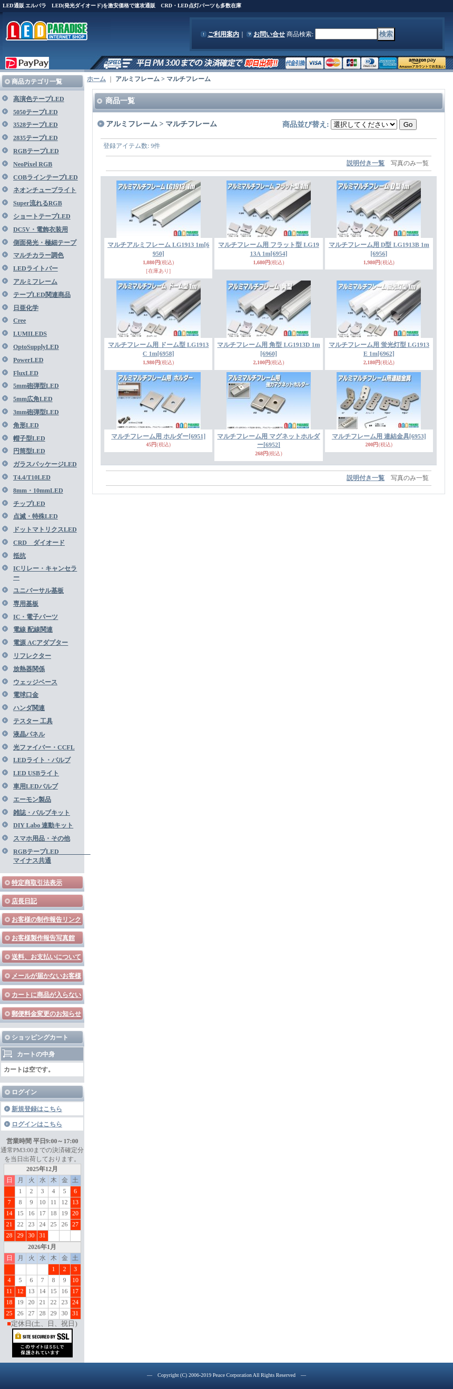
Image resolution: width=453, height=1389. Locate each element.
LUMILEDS (30, 333)
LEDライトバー (35, 268)
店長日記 (24, 901)
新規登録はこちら (37, 1109)
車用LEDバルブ (35, 786)
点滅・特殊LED (35, 516)
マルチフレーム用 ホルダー (158, 436)
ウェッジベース (35, 682)
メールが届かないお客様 (46, 976)
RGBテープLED (36, 151)
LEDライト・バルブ (42, 760)
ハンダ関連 (29, 708)
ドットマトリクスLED (45, 529)
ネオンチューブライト (44, 190)
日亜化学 (25, 308)
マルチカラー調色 (38, 255)
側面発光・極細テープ (44, 242)
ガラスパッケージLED (45, 464)
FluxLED (25, 373)
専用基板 (25, 603)
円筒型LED (29, 451)
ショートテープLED (42, 216)
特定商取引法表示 (37, 882)
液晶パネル (29, 734)
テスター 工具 (33, 721)
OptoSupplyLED (36, 347)
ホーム (96, 79)
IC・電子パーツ (35, 617)
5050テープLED (35, 112)
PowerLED (28, 360)
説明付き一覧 (366, 163)
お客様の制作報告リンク (46, 919)
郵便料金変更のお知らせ (46, 1013)
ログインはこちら (37, 1124)
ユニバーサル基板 (38, 590)
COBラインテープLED (45, 177)
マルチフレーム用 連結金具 (379, 436)
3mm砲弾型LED (36, 412)
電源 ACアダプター (40, 642)
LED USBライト (36, 773)
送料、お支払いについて (46, 957)
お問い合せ (269, 34)
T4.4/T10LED (32, 477)
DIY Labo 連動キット (43, 825)
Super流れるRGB (37, 203)
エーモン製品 (32, 799)
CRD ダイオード (39, 542)
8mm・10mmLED (38, 490)
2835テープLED (35, 138)
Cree (19, 320)
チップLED (29, 503)
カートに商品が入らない (46, 994)
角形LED (26, 425)
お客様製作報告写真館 (43, 938)
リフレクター (32, 655)
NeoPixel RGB (32, 164)
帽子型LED (29, 438)
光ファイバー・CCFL (44, 747)
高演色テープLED (38, 99)
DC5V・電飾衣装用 (40, 229)
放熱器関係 (29, 669)
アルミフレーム (35, 281)
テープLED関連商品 (42, 294)
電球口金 (25, 694)
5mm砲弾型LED (36, 385)
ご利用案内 (223, 34)
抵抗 (19, 555)
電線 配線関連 (33, 629)
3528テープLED (35, 124)
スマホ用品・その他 (41, 838)
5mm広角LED (33, 399)
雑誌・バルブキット (41, 812)
